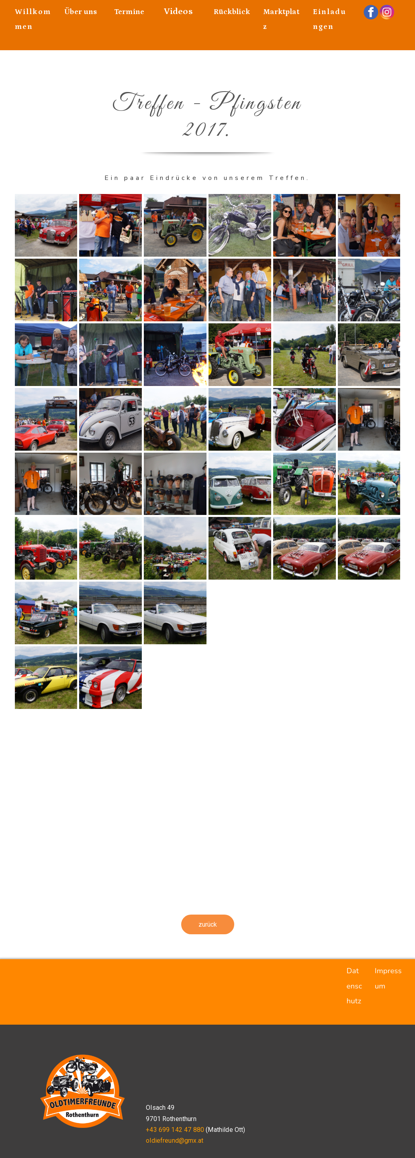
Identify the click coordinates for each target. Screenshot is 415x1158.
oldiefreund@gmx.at (174, 1140)
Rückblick (232, 12)
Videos (178, 11)
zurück (207, 924)
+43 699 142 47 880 (175, 1129)
